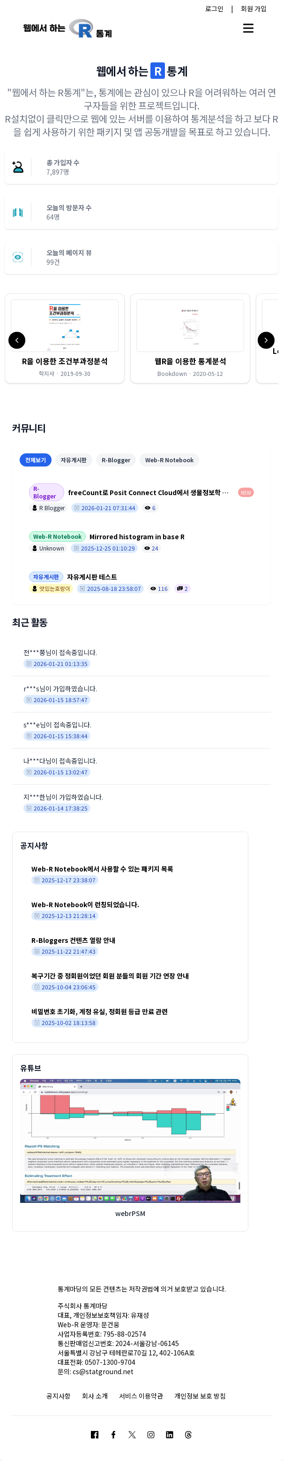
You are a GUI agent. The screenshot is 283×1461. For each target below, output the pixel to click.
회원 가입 (254, 8)
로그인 (214, 8)
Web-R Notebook (169, 460)
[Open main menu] (248, 28)
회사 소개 (95, 1395)
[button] (65, 338)
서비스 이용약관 (141, 1395)
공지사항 (58, 1395)
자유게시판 (74, 460)
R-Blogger (116, 460)
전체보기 (35, 460)
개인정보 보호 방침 (200, 1395)
